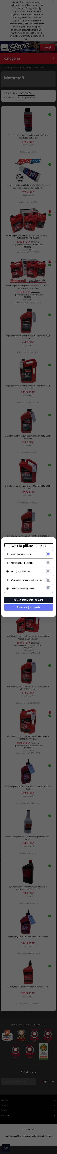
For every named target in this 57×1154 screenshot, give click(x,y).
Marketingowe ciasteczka (22, 563)
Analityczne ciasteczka (21, 571)
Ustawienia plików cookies (25, 546)
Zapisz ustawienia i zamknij (28, 599)
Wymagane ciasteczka (21, 554)
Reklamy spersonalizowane (23, 589)
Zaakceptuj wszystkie (28, 607)
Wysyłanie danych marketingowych (26, 580)
